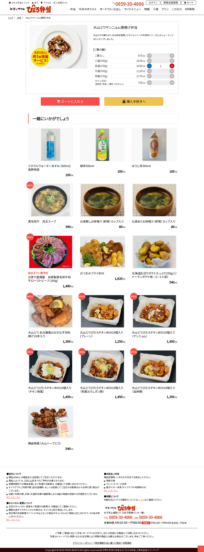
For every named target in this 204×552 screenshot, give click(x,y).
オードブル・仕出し (110, 9)
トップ (10, 17)
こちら (142, 499)
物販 (147, 9)
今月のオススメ (87, 9)
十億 (155, 9)
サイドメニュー (132, 9)
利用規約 (127, 543)
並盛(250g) (101, 66)
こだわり (177, 9)
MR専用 (189, 9)
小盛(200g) (101, 61)
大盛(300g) (101, 71)
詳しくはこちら (13, 497)
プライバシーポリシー (83, 543)
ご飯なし (99, 55)
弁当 (73, 9)
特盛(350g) (101, 76)
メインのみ (109, 82)
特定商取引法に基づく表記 (108, 543)
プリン (165, 9)
